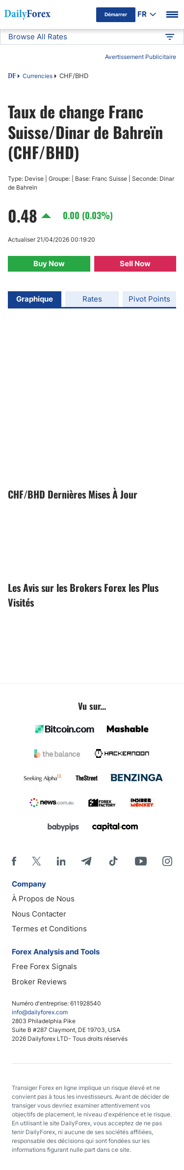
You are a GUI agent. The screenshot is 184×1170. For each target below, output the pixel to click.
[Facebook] (14, 861)
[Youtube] (141, 861)
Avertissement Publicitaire (140, 56)
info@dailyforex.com (40, 1012)
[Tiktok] (113, 861)
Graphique (34, 299)
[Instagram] (167, 861)
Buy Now (49, 263)
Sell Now (135, 263)
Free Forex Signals (44, 966)
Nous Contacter (39, 914)
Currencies (38, 76)
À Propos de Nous (43, 898)
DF (12, 76)
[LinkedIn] (60, 861)
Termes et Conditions (49, 928)
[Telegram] (86, 861)
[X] (36, 861)
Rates (92, 299)
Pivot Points (149, 299)
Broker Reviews (39, 981)
